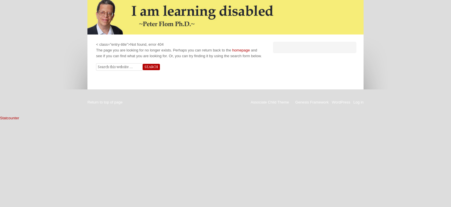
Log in (358, 102)
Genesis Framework (312, 102)
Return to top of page (105, 102)
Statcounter (9, 118)
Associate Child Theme (270, 102)
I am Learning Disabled (225, 17)
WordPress (341, 102)
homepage (241, 50)
